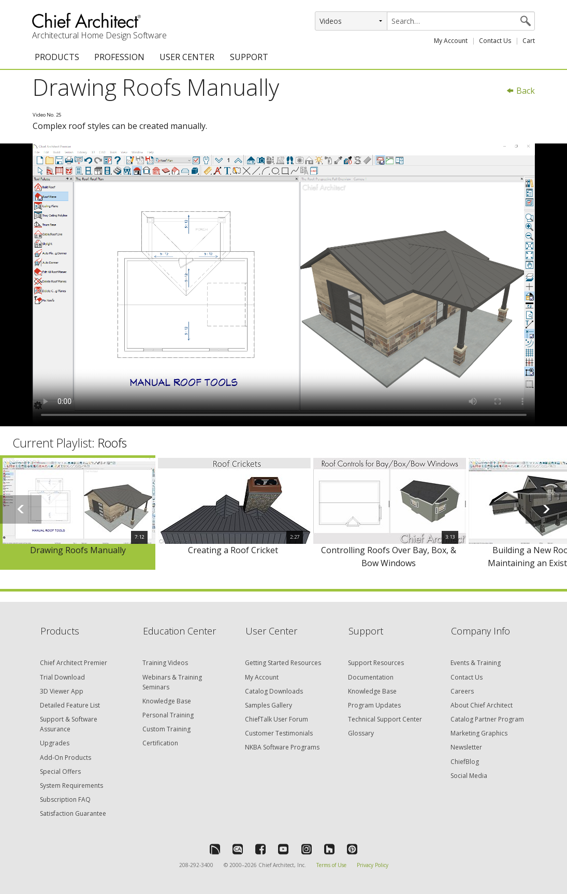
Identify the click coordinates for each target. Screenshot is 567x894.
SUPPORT (249, 57)
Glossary (361, 733)
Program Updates (374, 705)
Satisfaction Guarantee (73, 813)
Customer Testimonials (279, 733)
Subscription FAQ (65, 799)
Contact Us (495, 40)
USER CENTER (186, 57)
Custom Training (166, 729)
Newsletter (466, 747)
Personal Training (168, 715)
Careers (462, 691)
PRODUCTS (57, 57)
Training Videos (165, 662)
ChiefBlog (464, 761)
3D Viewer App (61, 691)
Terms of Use (331, 865)
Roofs (112, 443)
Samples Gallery (268, 705)
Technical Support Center (385, 719)
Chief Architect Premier (73, 662)
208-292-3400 (196, 865)
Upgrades (54, 743)
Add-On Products (65, 757)
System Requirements (71, 785)
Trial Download (62, 677)
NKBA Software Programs (282, 747)
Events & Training (475, 662)
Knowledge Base (166, 701)
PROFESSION (119, 57)
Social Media (468, 775)
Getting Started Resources (283, 662)
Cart (528, 40)
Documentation (371, 677)
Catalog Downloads (274, 691)
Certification (160, 743)
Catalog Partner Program (487, 719)
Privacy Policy (372, 865)
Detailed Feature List (70, 705)
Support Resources (376, 662)
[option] (77, 512)
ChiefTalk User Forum (276, 719)
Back (520, 90)
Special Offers (60, 771)
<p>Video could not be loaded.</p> (284, 284)
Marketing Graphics (478, 733)
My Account (451, 40)
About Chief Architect (481, 705)
